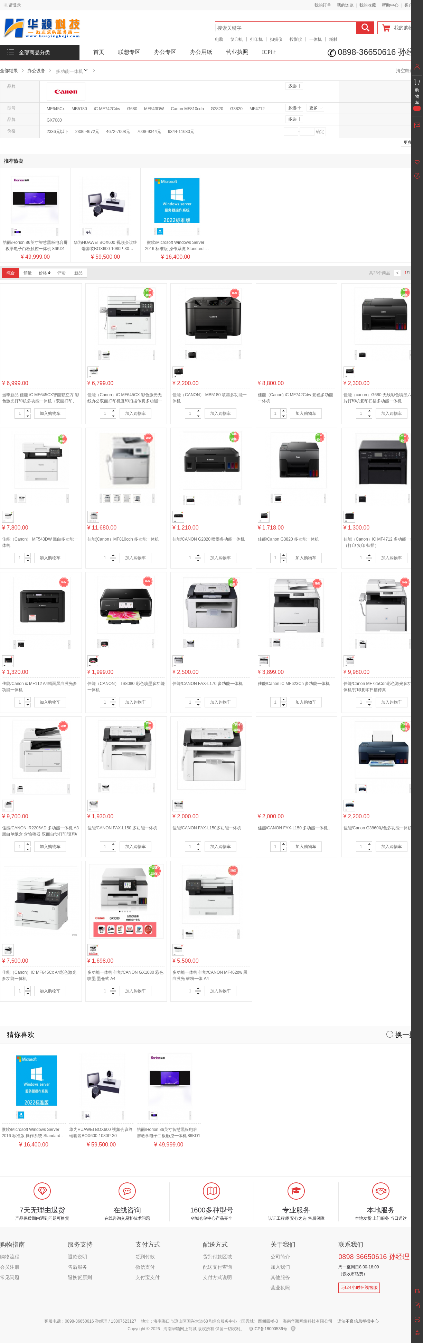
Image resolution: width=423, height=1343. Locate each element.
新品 (78, 272)
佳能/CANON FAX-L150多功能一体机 (206, 828)
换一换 (401, 1034)
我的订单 (322, 5)
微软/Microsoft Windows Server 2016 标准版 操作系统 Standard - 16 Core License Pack (175, 248)
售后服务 (77, 1267)
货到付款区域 (217, 1256)
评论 (61, 272)
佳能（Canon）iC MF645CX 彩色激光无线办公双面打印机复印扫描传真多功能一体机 (124, 401)
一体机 (315, 39)
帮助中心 (390, 5)
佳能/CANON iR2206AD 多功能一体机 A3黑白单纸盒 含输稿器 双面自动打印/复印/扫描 (40, 834)
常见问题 (9, 1277)
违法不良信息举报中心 (358, 1321)
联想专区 (129, 52)
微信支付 (145, 1267)
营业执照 (237, 52)
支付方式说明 (217, 1277)
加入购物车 (50, 413)
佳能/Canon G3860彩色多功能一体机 (378, 828)
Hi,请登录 (12, 5)
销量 (28, 272)
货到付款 (145, 1256)
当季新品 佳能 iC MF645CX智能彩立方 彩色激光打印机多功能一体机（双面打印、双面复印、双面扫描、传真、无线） (40, 401)
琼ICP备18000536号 (268, 1328)
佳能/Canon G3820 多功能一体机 (288, 539)
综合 (11, 272)
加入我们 (280, 1267)
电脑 (219, 39)
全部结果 (9, 70)
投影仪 (296, 39)
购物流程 (9, 1256)
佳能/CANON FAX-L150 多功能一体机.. (294, 828)
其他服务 (280, 1277)
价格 (44, 272)
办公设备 (36, 70)
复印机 (237, 39)
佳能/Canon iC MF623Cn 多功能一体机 (294, 683)
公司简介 (280, 1256)
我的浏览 (345, 5)
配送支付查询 (217, 1267)
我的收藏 (367, 5)
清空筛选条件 (409, 70)
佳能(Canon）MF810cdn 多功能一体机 (123, 539)
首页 (98, 52)
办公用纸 (201, 52)
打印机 (256, 39)
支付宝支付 (147, 1277)
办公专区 (165, 52)
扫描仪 (276, 39)
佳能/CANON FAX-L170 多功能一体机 (207, 683)
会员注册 (9, 1267)
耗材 (333, 39)
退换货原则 (80, 1277)
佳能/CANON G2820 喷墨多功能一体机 (208, 539)
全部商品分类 (34, 52)
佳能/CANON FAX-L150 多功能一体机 (122, 828)
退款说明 (77, 1256)
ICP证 (269, 52)
